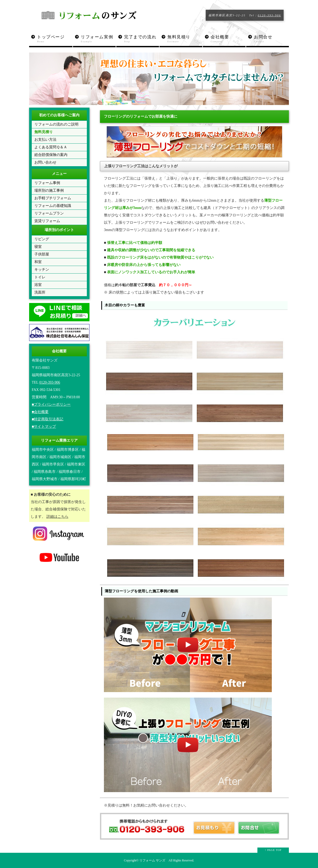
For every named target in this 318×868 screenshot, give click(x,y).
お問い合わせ (45, 162)
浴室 (38, 285)
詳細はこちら (57, 517)
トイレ (39, 277)
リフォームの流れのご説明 (56, 124)
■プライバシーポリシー (51, 404)
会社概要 (228, 39)
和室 (38, 262)
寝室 (38, 247)
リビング (41, 239)
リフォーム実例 (98, 39)
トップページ (54, 39)
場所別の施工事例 (49, 190)
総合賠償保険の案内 (50, 155)
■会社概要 (40, 412)
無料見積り (184, 39)
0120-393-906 (269, 15)
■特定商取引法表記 (47, 419)
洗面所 (39, 292)
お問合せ (271, 39)
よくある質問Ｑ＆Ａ (50, 147)
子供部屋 (41, 254)
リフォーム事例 (47, 183)
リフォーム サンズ (152, 860)
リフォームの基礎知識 (52, 206)
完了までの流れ (141, 39)
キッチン (41, 269)
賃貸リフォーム (47, 221)
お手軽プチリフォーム (52, 198)
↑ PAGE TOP (273, 850)
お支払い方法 (45, 140)
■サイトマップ (44, 426)
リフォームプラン (49, 213)
